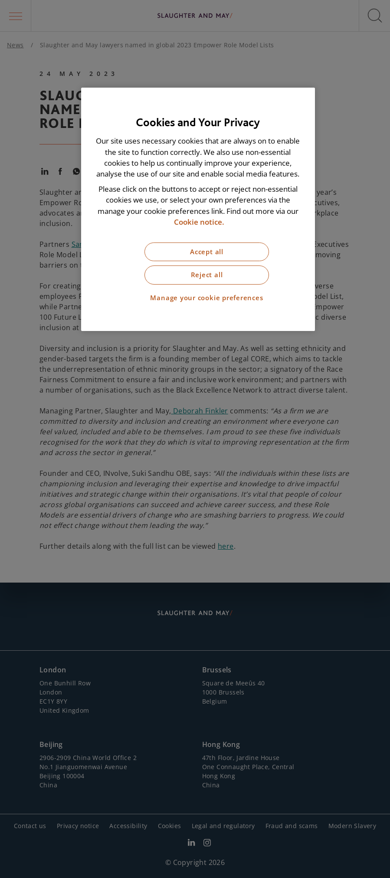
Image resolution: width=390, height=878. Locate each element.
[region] (198, 209)
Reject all (207, 274)
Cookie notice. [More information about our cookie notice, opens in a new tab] (199, 222)
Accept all (206, 251)
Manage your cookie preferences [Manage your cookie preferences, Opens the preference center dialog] (206, 297)
